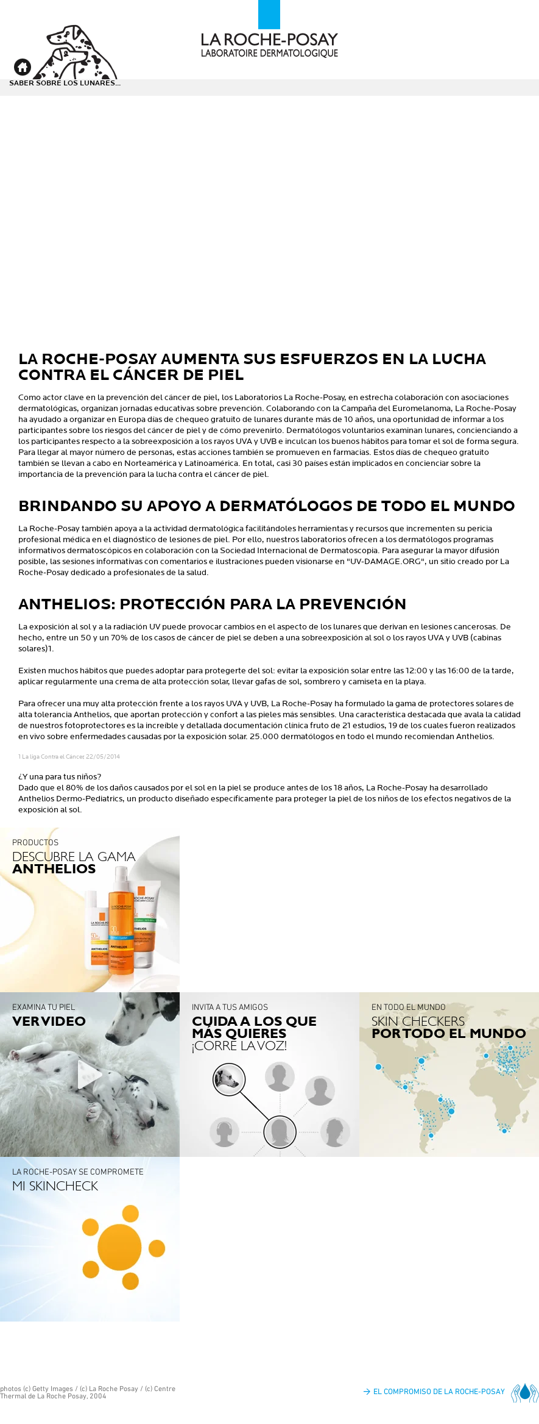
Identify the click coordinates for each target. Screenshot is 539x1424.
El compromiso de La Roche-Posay (439, 1391)
